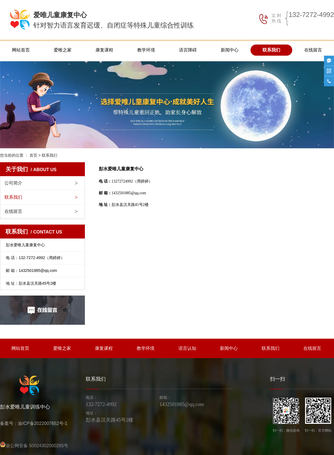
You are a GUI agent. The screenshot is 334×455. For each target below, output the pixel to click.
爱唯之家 (63, 50)
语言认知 (187, 348)
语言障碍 (188, 50)
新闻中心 (230, 50)
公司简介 (13, 183)
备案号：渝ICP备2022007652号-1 (33, 423)
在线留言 (313, 50)
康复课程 (104, 50)
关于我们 (31, 169)
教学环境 (146, 50)
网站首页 (21, 50)
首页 (33, 155)
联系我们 (271, 50)
